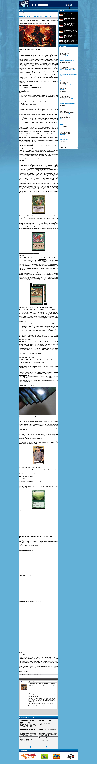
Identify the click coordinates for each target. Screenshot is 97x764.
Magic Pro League (28, 381)
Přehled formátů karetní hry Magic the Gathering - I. (27, 738)
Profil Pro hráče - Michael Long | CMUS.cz (29, 253)
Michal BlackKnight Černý (38, 18)
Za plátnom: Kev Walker (45, 738)
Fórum (36, 4)
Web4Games (62, 761)
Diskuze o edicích (63, 63)
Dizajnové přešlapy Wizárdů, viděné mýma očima (27, 721)
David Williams (22, 321)
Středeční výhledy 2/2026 (46, 720)
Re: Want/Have (62, 134)
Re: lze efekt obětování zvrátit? (65, 84)
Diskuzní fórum (63, 46)
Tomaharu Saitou (23, 333)
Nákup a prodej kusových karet (65, 73)
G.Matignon (24, 541)
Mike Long (21, 160)
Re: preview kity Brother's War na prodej (67, 113)
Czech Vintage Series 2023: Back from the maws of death (68, 109)
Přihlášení (32, 4)
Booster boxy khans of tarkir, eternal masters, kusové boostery (68, 129)
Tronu (26, 378)
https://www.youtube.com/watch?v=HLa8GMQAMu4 (40, 168)
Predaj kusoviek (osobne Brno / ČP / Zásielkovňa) (68, 98)
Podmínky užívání (51, 761)
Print (53, 676)
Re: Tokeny (62, 89)
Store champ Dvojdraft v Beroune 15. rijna (67, 143)
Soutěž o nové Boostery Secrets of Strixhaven (47, 730)
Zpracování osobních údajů (41, 761)
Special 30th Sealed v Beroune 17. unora (67, 80)
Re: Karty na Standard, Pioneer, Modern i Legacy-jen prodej (68, 75)
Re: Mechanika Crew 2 (64, 55)
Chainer (23, 681)
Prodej (61, 118)
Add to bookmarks (55, 676)
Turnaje (62, 11)
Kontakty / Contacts (31, 761)
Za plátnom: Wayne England (27, 729)
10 (44, 747)
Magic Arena (62, 59)
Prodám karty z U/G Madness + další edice (67, 103)
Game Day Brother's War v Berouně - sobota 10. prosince (68, 124)
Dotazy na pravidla (63, 54)
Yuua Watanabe (23, 370)
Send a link (52, 676)
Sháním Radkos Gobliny (64, 139)
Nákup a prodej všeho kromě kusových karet (67, 49)
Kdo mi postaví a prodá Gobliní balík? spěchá (68, 69)
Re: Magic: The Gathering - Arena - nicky (67, 60)
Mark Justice (22, 255)
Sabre (71, 761)
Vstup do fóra (73, 147)
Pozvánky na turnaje (63, 106)
